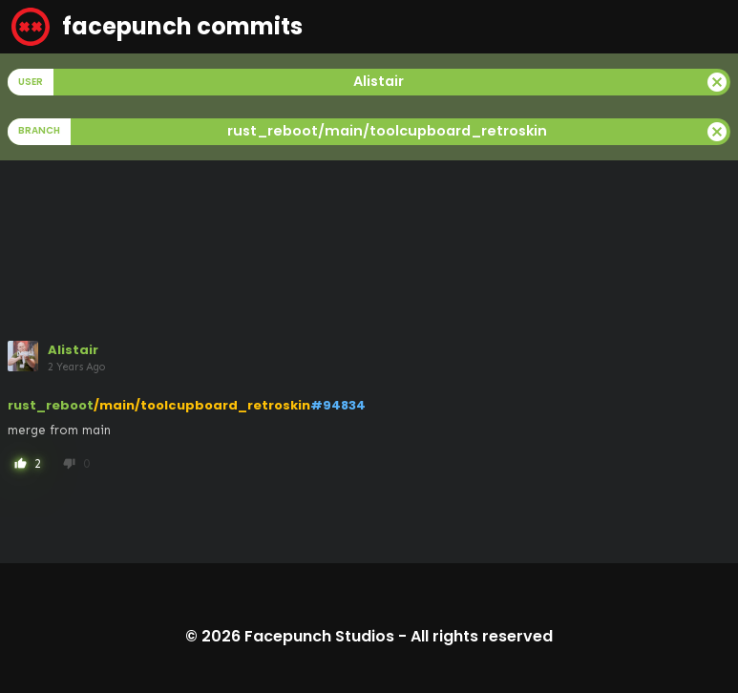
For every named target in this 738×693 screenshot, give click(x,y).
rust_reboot (51, 405)
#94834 (338, 405)
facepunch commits (157, 27)
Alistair (73, 350)
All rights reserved (482, 636)
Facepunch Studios (319, 636)
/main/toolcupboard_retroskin (202, 405)
